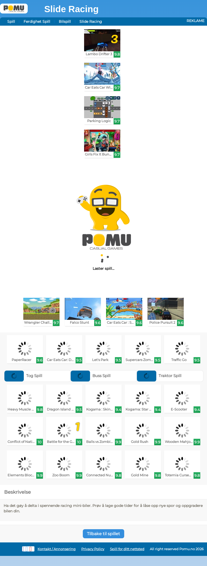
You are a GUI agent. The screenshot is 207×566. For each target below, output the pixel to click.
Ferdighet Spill (37, 21)
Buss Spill (90, 375)
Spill (11, 21)
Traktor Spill (159, 375)
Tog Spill (23, 375)
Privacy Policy (92, 549)
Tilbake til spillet (103, 533)
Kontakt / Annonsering (57, 549)
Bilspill (65, 21)
